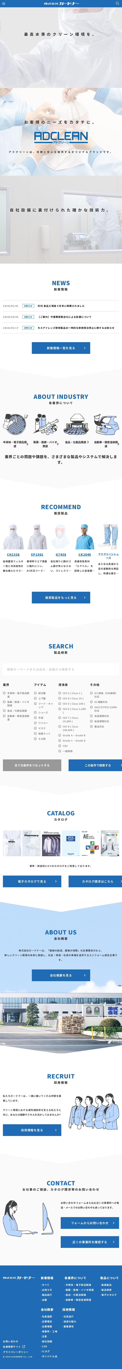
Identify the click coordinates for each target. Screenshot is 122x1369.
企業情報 (47, 1326)
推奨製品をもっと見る (61, 597)
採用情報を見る (32, 1130)
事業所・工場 (49, 1331)
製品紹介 (47, 1295)
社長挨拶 (47, 1316)
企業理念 (47, 1321)
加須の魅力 (70, 1321)
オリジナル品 (49, 1356)
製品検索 (106, 1290)
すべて (45, 1285)
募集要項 (69, 1326)
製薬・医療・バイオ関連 (80, 1290)
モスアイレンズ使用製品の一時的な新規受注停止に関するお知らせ (76, 328)
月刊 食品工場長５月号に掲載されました (61, 306)
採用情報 (68, 1309)
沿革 (44, 1336)
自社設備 (47, 1341)
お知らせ (47, 1290)
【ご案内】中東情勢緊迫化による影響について (65, 317)
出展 (44, 1299)
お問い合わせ (10, 1341)
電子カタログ (109, 1295)
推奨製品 (106, 1285)
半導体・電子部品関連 (78, 1285)
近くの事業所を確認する (90, 1242)
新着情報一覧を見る (61, 348)
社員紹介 (69, 1316)
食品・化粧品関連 (76, 1295)
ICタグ (46, 1351)
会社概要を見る (61, 975)
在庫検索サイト (12, 1346)
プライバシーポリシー (16, 1352)
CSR (44, 1346)
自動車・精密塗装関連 (78, 1299)
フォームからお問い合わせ (90, 1223)
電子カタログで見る (32, 881)
